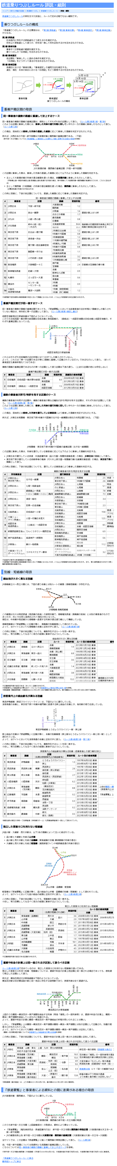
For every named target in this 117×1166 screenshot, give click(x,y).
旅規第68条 (84, 1069)
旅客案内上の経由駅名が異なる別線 (42, 1032)
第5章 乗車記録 (103, 30)
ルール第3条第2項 (17, 403)
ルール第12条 (10, 126)
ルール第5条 (84, 1140)
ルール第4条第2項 (72, 894)
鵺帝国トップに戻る (11, 1161)
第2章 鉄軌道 (50, 30)
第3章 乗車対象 (67, 30)
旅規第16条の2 (105, 1049)
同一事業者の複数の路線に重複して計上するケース (42, 1147)
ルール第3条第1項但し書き (64, 311)
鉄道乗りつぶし (32, 11)
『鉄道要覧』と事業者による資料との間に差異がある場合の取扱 (50, 139)
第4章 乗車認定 (85, 30)
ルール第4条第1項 (70, 626)
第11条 (86, 739)
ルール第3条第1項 (89, 121)
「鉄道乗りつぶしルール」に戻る (17, 1158)
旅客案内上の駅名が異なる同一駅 (53, 688)
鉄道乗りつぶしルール (49, 11)
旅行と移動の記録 (17, 11)
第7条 (102, 121)
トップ (5, 11)
